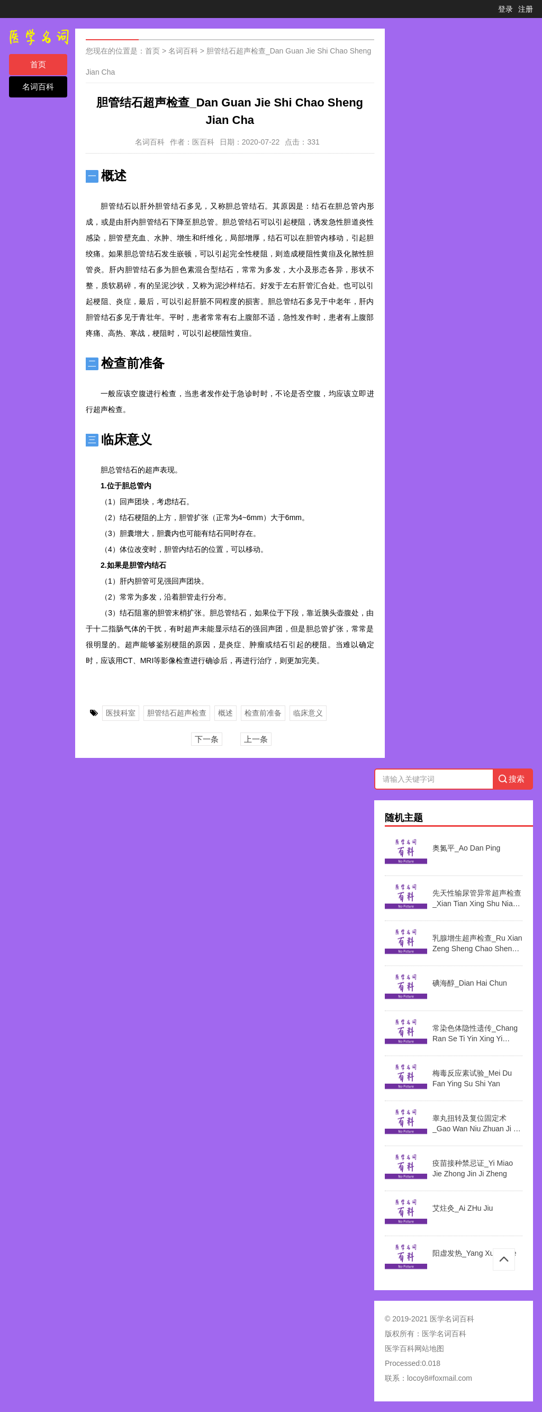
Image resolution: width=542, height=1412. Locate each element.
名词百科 (38, 86)
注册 (525, 9)
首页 (38, 64)
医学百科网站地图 (414, 1348)
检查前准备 (263, 713)
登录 (505, 9)
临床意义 (308, 713)
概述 (225, 713)
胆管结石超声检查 (176, 713)
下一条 (207, 739)
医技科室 (121, 713)
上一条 (256, 739)
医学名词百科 (444, 1333)
